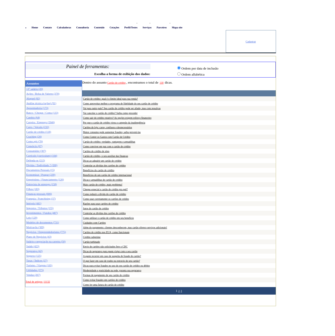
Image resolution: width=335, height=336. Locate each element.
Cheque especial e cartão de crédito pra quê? (105, 189)
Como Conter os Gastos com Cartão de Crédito (107, 137)
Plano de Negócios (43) (38, 236)
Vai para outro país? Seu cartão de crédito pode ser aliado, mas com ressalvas (122, 108)
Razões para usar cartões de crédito (101, 203)
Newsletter (177, 23)
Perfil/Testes (130, 27)
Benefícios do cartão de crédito (98, 170)
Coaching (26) (34, 136)
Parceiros (162, 27)
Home (35, 27)
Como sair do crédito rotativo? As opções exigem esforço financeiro (117, 117)
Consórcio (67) (34, 146)
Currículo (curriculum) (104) (41, 155)
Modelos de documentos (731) (42, 222)
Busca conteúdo (160, 23)
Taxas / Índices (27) (36, 260)
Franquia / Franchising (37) (41, 198)
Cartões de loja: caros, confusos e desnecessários (107, 127)
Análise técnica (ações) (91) (41, 103)
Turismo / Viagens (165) (39, 265)
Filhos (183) (32, 189)
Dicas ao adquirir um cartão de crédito (102, 160)
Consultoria (82, 27)
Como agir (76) (34, 141)
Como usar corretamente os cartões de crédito (106, 198)
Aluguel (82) (33, 98)
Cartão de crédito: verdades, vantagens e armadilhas (109, 141)
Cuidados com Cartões (94, 222)
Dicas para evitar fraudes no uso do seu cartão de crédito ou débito (116, 265)
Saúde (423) (32, 246)
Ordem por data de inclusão (199, 68)
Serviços (147, 27)
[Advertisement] (125, 41)
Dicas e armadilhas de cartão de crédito (103, 179)
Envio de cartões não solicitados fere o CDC (105, 246)
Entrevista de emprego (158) (41, 184)
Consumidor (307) (36, 151)
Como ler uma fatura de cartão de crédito (103, 284)
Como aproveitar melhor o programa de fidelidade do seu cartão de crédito (120, 103)
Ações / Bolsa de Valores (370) (43, 93)
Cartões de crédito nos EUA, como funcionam (106, 232)
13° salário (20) (34, 89)
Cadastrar (251, 41)
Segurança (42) (34, 251)
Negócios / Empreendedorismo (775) (46, 232)
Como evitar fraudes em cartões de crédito (104, 280)
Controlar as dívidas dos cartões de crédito (104, 165)
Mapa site (177, 27)
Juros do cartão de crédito (96, 208)
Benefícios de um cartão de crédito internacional (107, 175)
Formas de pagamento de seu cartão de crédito (106, 275)
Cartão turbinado (91, 241)
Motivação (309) (35, 227)
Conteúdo (99, 27)
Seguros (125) (33, 255)
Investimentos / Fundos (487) (42, 213)
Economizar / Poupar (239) (40, 174)
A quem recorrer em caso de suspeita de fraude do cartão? (112, 256)
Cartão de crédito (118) (38, 131)
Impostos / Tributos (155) (40, 208)
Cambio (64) (33, 117)
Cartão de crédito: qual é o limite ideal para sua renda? (110, 98)
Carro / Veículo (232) (37, 127)
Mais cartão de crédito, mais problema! (103, 184)
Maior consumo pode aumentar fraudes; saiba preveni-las (112, 132)
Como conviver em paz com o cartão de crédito (107, 146)
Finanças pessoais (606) (39, 193)
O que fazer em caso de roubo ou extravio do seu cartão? (111, 260)
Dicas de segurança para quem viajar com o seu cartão (110, 251)
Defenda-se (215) (35, 160)
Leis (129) (31, 217)
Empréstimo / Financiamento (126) (45, 179)
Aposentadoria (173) (37, 108)
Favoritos (143, 23)
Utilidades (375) (35, 270)
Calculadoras (64, 27)
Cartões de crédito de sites (96, 151)
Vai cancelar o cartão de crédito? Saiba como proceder (110, 113)
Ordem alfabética (192, 74)
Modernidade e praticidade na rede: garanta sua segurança (112, 270)
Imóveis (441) (33, 203)
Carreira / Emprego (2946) (40, 122)
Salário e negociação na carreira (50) (46, 241)
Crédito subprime (92, 237)
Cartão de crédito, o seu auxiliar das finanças (105, 156)
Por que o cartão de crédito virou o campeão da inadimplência (114, 122)
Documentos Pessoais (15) (40, 170)
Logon (131, 23)
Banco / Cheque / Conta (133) (42, 112)
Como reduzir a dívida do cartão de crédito (104, 194)
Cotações (114, 27)
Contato (47, 27)
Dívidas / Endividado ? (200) (42, 165)
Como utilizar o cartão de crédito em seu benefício (108, 218)
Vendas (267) (33, 275)
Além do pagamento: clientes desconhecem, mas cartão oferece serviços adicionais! (125, 227)
